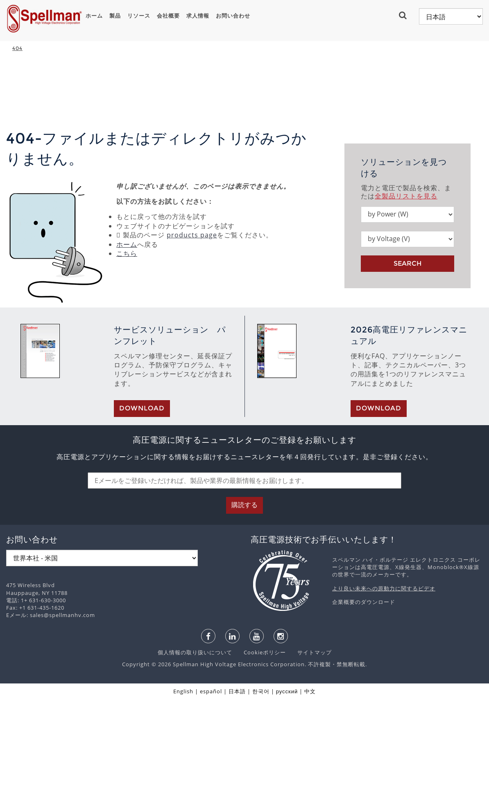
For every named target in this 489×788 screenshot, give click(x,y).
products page (192, 323)
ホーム (94, 15)
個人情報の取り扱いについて (196, 741)
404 (17, 48)
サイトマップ (310, 741)
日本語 (237, 780)
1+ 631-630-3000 (43, 689)
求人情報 (197, 15)
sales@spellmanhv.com (62, 704)
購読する (244, 594)
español (211, 780)
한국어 (260, 780)
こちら (126, 342)
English (183, 780)
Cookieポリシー (261, 741)
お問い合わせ (233, 15)
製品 (115, 15)
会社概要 (168, 15)
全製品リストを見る (406, 284)
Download (142, 497)
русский (287, 780)
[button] (405, 15)
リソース (138, 15)
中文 (310, 780)
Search (407, 352)
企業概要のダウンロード (363, 691)
